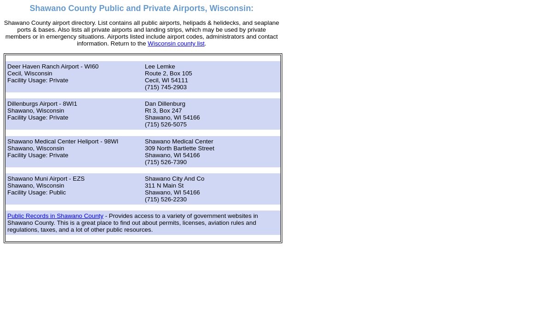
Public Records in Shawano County (55, 215)
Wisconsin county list (176, 43)
